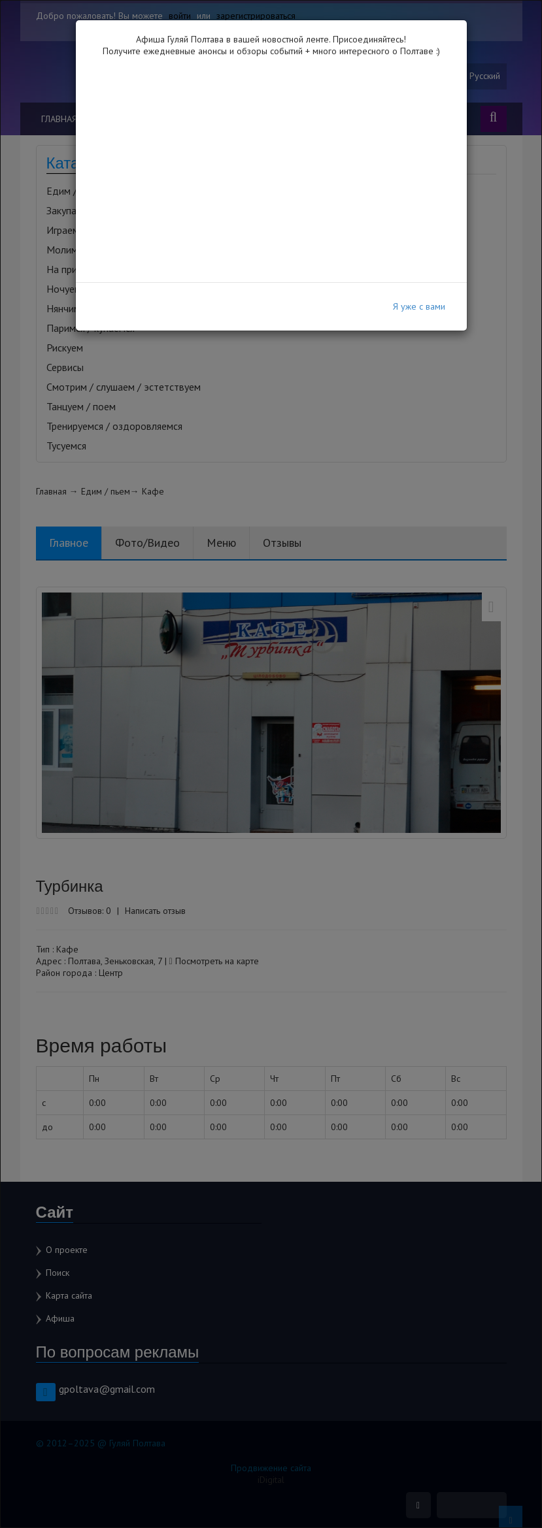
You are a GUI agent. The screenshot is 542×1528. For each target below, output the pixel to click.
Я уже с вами (419, 306)
